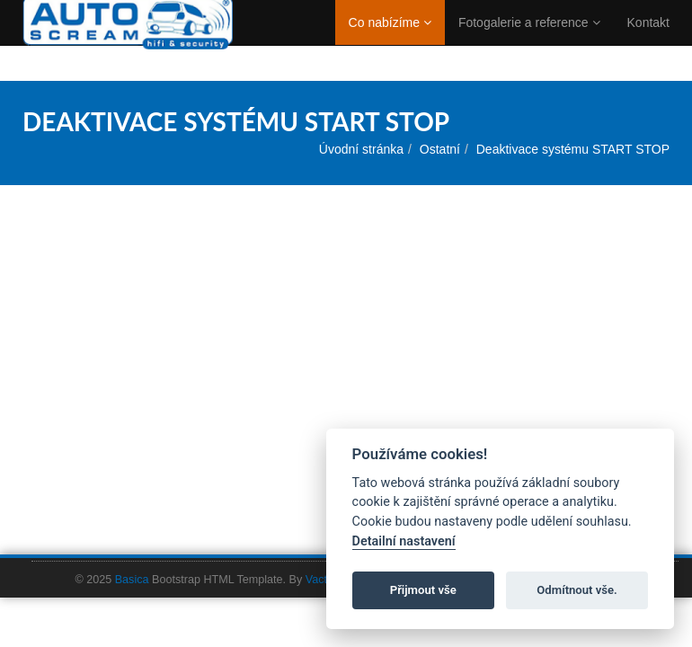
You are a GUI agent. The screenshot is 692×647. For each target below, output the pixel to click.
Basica (132, 579)
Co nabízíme (390, 40)
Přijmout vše (423, 590)
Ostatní (440, 149)
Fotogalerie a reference (529, 40)
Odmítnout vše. (577, 590)
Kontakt (648, 40)
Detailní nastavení (404, 541)
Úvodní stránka (361, 149)
